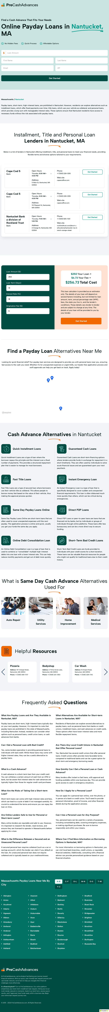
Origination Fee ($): (14, 306)
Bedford (33, 944)
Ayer (32, 922)
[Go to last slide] (3, 672)
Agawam (7, 913)
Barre (32, 935)
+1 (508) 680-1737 (21, 675)
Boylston (61, 948)
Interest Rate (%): (13, 294)
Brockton (88, 926)
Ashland (6, 948)
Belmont (61, 900)
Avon (32, 918)
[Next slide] (106, 672)
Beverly (61, 913)
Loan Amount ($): (13, 272)
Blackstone (62, 922)
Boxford (61, 944)
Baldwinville (35, 926)
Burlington (89, 939)
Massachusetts (7, 99)
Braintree (88, 900)
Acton (5, 900)
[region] (54, 393)
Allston (6, 918)
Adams (6, 909)
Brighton (88, 918)
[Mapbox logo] (6, 412)
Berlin (60, 909)
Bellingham (62, 896)
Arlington (7, 935)
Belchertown (35, 948)
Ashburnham (8, 939)
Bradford (88, 896)
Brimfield (88, 922)
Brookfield (89, 931)
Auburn (33, 909)
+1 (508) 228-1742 (86, 675)
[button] (53, 385)
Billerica (61, 918)
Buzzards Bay (90, 944)
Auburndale (35, 913)
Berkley (61, 904)
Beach (33, 939)
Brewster (88, 909)
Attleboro (34, 904)
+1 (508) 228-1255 (64, 173)
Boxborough (63, 939)
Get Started (54, 78)
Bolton (60, 926)
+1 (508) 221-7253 (54, 675)
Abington (7, 896)
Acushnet (7, 904)
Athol (32, 900)
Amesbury (7, 922)
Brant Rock (89, 904)
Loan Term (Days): (13, 283)
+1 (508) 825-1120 (63, 219)
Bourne (61, 935)
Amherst (7, 926)
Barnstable (34, 931)
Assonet (33, 896)
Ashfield (6, 944)
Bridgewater (90, 913)
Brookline (89, 935)
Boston (60, 931)
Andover (7, 931)
